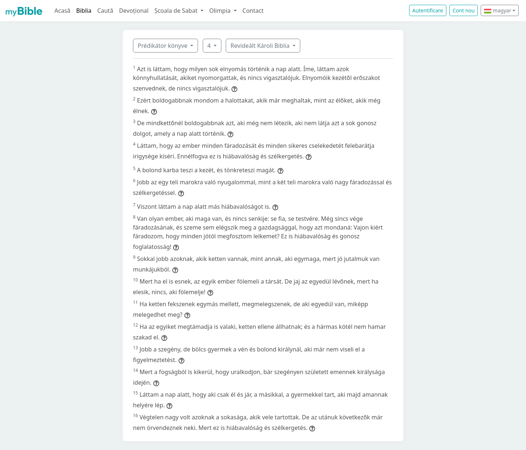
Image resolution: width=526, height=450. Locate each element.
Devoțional (134, 11)
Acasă (62, 11)
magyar (497, 10)
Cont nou (463, 10)
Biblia (84, 11)
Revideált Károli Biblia (260, 46)
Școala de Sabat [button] (177, 11)
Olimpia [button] (220, 11)
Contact (253, 11)
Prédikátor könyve (163, 46)
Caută (105, 11)
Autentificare (427, 10)
